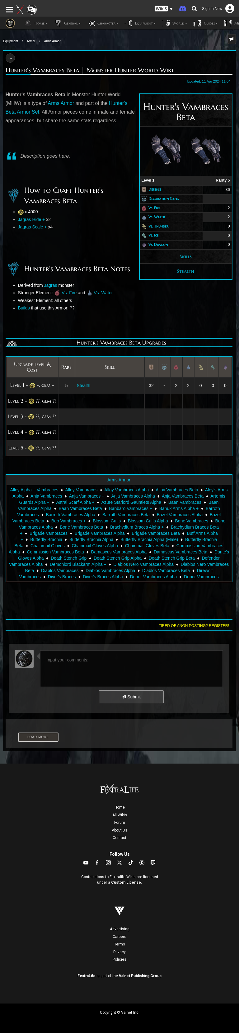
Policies (119, 959)
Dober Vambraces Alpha (153, 576)
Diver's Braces (62, 576)
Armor (31, 41)
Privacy (119, 952)
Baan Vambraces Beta (80, 508)
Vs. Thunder (158, 226)
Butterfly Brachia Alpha (91, 539)
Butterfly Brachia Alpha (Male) (149, 539)
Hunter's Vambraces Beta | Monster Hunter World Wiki (89, 70)
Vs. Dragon (158, 244)
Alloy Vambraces (81, 489)
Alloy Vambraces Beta (177, 489)
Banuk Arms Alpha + (179, 508)
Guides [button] (206, 23)
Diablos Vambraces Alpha (110, 570)
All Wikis (119, 815)
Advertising (119, 929)
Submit (131, 696)
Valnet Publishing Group (140, 976)
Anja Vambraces (46, 496)
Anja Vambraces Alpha (133, 496)
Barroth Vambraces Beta (126, 514)
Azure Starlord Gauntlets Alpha (131, 502)
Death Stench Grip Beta (172, 558)
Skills (186, 256)
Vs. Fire (154, 207)
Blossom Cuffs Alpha (148, 520)
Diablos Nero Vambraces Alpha (144, 564)
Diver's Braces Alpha (103, 576)
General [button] (67, 23)
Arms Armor (52, 41)
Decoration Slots (163, 198)
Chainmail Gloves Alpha (95, 545)
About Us (119, 830)
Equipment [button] (140, 23)
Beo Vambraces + (68, 520)
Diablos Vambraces (59, 570)
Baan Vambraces (184, 502)
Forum (119, 822)
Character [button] (103, 23)
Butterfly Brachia (46, 539)
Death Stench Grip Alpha (118, 558)
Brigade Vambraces (49, 533)
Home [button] (36, 23)
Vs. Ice (153, 235)
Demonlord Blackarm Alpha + (78, 564)
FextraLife (86, 976)
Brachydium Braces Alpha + (137, 527)
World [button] (174, 23)
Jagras (50, 285)
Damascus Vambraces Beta (180, 551)
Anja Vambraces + (87, 496)
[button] (163, 8)
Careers (119, 937)
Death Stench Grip (69, 558)
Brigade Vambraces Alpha (100, 533)
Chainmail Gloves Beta (147, 545)
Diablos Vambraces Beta (166, 570)
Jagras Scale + (32, 226)
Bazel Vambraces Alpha (180, 514)
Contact (119, 838)
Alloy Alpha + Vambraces (34, 489)
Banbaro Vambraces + (130, 508)
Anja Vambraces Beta (183, 496)
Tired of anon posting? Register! (194, 626)
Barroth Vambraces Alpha (70, 514)
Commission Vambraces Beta (55, 551)
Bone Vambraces (191, 520)
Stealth (185, 271)
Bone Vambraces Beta (81, 527)
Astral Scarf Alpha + (75, 502)
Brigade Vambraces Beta (156, 533)
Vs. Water (156, 216)
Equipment (10, 41)
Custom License (126, 882)
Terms (119, 944)
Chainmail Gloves (47, 545)
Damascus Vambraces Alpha (119, 551)
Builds (24, 307)
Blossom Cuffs (107, 520)
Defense (154, 189)
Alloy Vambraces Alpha (126, 489)
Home (120, 807)
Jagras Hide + (31, 219)
